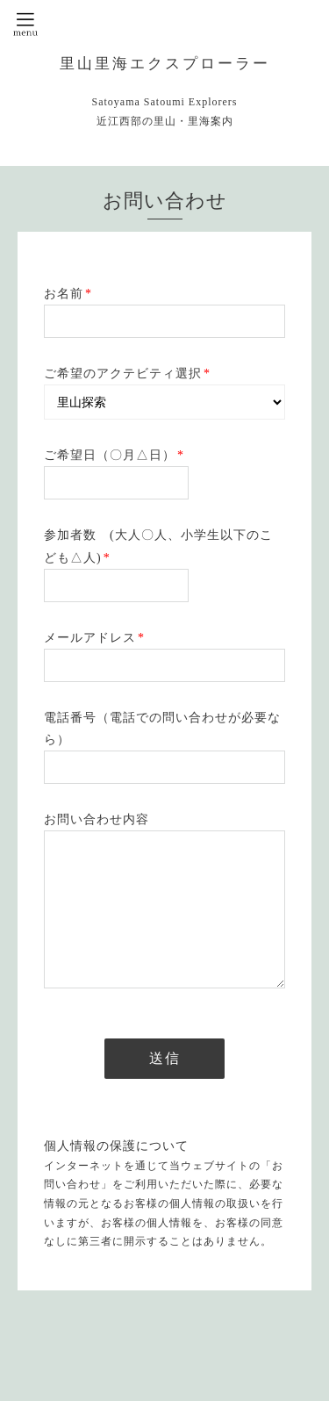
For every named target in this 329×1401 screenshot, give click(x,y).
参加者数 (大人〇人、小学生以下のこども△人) (158, 546)
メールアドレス (94, 637)
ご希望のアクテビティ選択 (127, 373)
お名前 (68, 293)
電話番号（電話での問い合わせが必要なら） (162, 728)
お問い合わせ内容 (96, 819)
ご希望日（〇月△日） (114, 455)
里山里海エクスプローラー (165, 63)
